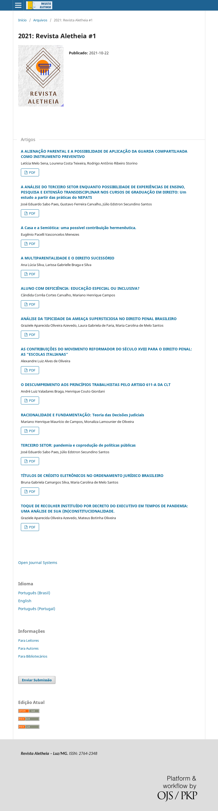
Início (22, 20)
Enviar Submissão (37, 680)
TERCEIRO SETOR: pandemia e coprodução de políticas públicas (78, 445)
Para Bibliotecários (32, 656)
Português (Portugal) (36, 608)
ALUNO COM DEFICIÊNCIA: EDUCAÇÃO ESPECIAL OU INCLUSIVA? (80, 288)
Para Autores (28, 648)
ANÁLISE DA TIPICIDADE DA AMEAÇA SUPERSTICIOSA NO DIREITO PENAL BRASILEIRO (99, 318)
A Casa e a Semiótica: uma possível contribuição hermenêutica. (78, 227)
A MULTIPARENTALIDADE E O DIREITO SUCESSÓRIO (67, 257)
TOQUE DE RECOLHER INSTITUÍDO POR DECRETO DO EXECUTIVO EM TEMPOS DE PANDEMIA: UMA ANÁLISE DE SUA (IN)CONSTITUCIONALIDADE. (104, 508)
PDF (31, 172)
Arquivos (40, 20)
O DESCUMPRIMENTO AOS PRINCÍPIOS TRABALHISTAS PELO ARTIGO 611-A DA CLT (95, 384)
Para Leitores (28, 640)
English (24, 600)
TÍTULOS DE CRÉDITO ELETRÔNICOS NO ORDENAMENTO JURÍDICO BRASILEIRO (92, 475)
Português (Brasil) (34, 592)
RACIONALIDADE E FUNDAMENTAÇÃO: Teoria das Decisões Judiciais (82, 414)
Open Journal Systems (37, 562)
